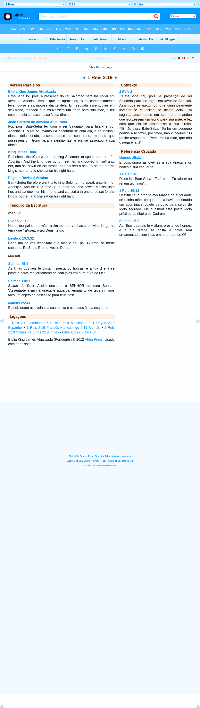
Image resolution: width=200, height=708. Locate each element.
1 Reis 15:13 (129, 191)
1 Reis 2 (125, 91)
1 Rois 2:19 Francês (43, 328)
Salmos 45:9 (18, 264)
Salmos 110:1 (19, 281)
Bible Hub (88, 332)
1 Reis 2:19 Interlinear (26, 323)
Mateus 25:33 (19, 303)
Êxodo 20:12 (18, 221)
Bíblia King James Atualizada (32, 91)
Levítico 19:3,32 (21, 238)
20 (121, 128)
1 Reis (18, 58)
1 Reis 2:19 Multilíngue (69, 323)
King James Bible (22, 152)
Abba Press (94, 339)
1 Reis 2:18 (128, 174)
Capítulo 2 (29, 58)
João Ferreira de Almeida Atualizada (37, 122)
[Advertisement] (100, 378)
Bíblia (9, 58)
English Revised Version (28, 178)
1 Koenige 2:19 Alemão (81, 328)
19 (121, 95)
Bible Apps (70, 332)
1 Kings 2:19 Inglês (44, 332)
